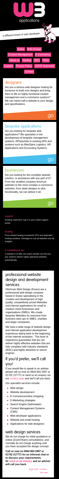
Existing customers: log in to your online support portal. (29, 219)
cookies (43, 469)
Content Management (20, 54)
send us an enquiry (20, 461)
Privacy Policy (24, 66)
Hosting (26, 60)
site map (44, 472)
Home (20, 49)
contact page (17, 378)
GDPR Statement (44, 66)
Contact (29, 71)
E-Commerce (42, 54)
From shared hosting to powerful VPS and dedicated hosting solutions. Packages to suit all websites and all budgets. (29, 236)
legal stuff (33, 469)
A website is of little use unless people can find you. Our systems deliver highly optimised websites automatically (29, 255)
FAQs (46, 60)
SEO (36, 60)
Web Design (34, 49)
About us (14, 60)
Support (8, 66)
